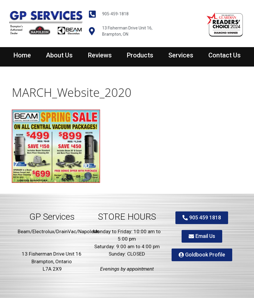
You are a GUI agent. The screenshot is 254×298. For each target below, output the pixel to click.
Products (140, 55)
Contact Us (224, 55)
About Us (59, 55)
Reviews (100, 55)
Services (180, 55)
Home (22, 55)
